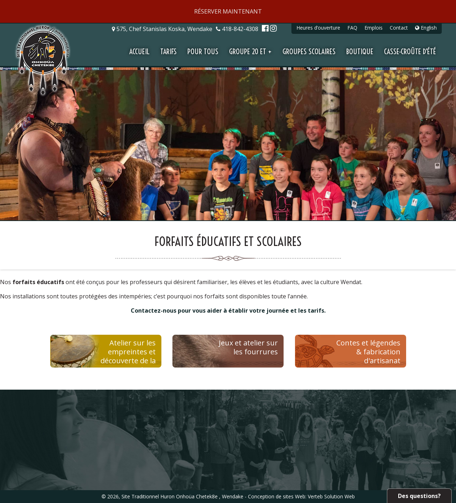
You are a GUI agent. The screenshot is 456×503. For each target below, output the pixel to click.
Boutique (359, 51)
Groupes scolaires (309, 51)
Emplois (373, 27)
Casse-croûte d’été (410, 51)
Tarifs (168, 51)
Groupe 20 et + (250, 51)
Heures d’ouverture (318, 27)
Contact (399, 27)
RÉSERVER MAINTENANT (228, 11)
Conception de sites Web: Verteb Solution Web (301, 496)
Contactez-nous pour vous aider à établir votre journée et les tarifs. (228, 310)
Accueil (139, 51)
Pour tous (202, 51)
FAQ (352, 27)
